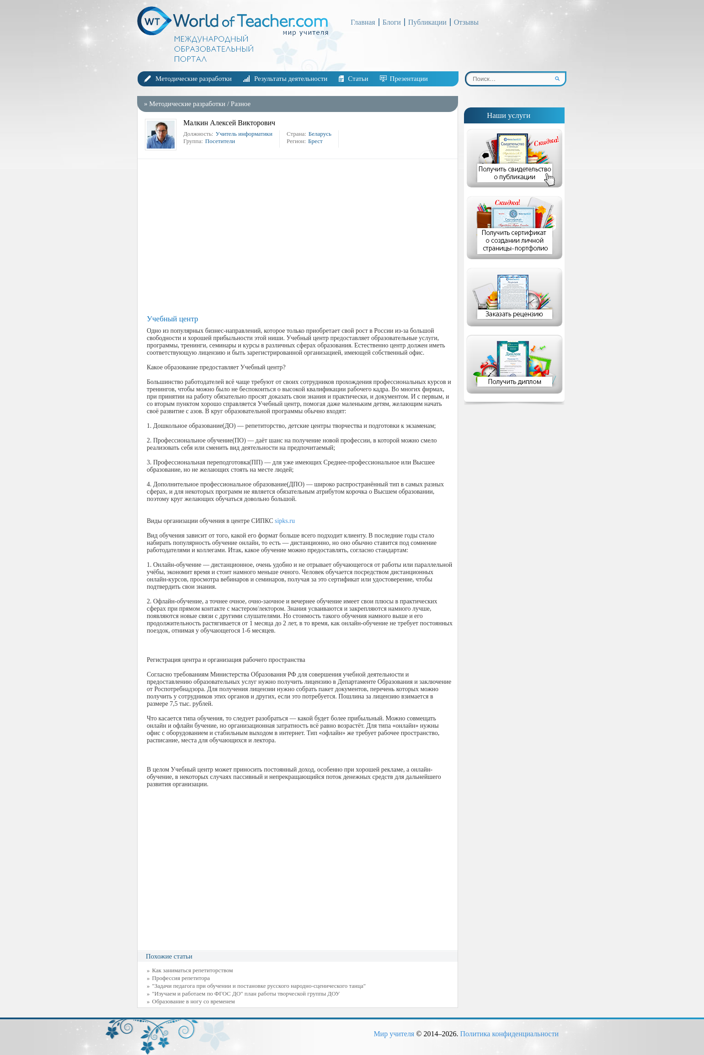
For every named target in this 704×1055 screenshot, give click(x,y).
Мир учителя (393, 1034)
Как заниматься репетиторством (192, 970)
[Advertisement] (300, 237)
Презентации (409, 78)
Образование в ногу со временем (193, 1001)
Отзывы (466, 22)
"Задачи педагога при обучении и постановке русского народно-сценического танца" (259, 985)
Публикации (427, 22)
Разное (241, 103)
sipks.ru (285, 520)
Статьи (358, 78)
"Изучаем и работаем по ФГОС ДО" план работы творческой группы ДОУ (246, 993)
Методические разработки (193, 78)
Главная (363, 22)
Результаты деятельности (290, 78)
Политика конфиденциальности (509, 1034)
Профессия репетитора (181, 978)
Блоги (392, 22)
